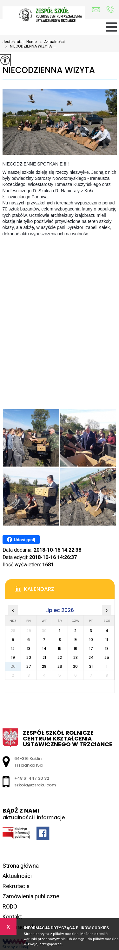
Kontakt (12, 916)
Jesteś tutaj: (14, 42)
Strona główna (21, 865)
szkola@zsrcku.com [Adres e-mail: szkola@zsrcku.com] (35, 785)
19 (13, 657)
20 (28, 657)
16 (75, 648)
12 (13, 648)
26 (13, 666)
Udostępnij (21, 539)
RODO (10, 906)
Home (31, 42)
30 (75, 666)
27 (28, 666)
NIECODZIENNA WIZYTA (49, 70)
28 (44, 666)
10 (91, 639)
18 (107, 648)
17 (91, 648)
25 (106, 657)
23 (75, 657)
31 (91, 666)
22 (59, 657)
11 (106, 639)
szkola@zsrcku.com (96, 9)
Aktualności (51, 42)
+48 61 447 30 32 (110, 9)
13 (28, 648)
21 (44, 657)
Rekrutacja (16, 886)
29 (59, 666)
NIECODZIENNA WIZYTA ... (29, 46)
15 (60, 648)
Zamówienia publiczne (31, 896)
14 (44, 648)
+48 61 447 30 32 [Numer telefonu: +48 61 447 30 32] (31, 778)
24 (91, 657)
